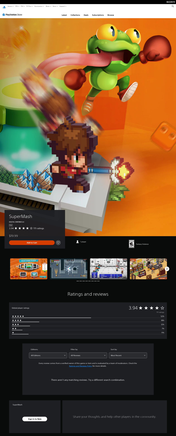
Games (10, 6)
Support (62, 6)
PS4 (22, 6)
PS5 (16, 6)
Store (54, 6)
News (48, 6)
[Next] (167, 266)
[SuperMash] (28, 266)
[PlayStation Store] (13, 12)
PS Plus (28, 6)
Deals (86, 13)
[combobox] (48, 353)
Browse (111, 13)
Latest (64, 13)
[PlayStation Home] (4, 6)
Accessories (38, 6)
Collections (75, 13)
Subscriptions (98, 13)
